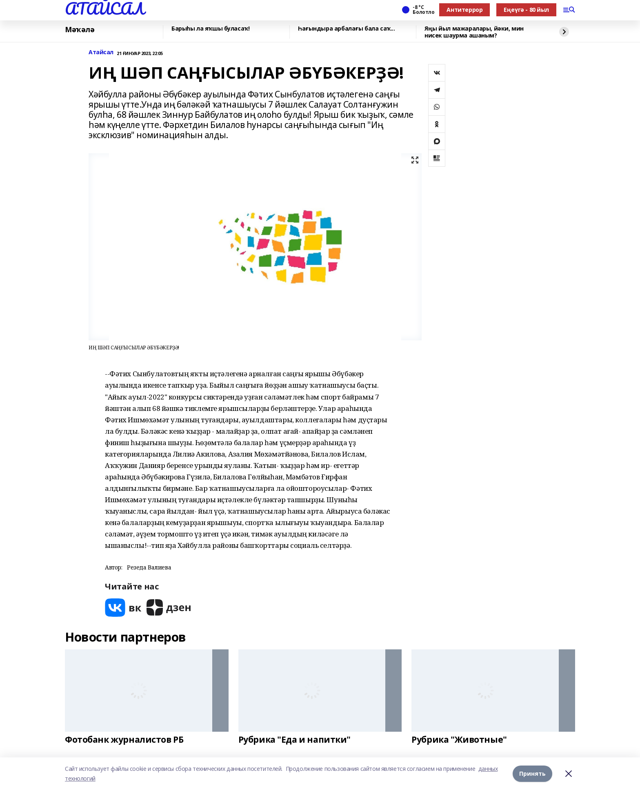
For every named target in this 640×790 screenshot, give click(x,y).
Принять (532, 773)
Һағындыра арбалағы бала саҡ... (346, 28)
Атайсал (101, 52)
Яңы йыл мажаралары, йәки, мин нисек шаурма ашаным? (474, 32)
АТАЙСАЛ (104, 8)
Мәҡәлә (79, 29)
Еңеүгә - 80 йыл (526, 9)
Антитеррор (464, 9)
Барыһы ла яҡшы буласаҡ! (210, 28)
